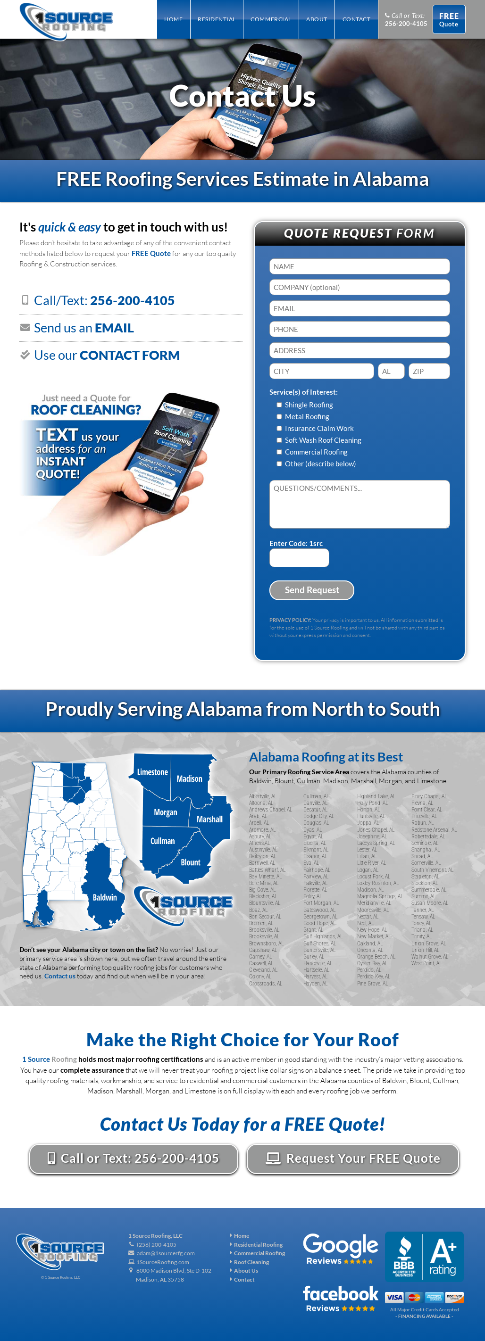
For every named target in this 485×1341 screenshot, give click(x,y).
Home (239, 1235)
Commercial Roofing (257, 1253)
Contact (242, 1279)
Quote (449, 19)
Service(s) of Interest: (303, 392)
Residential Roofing (256, 1244)
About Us (244, 1270)
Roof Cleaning (249, 1262)
